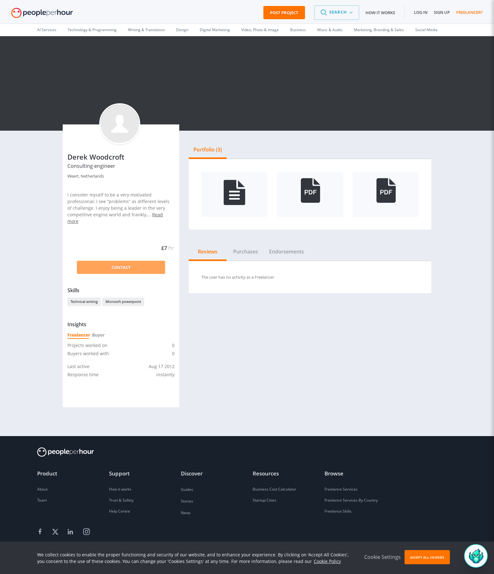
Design (182, 29)
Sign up (442, 12)
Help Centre (119, 511)
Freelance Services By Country (351, 500)
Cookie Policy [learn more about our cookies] (327, 561)
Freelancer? (469, 12)
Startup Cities (264, 500)
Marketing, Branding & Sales (379, 29)
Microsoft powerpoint (123, 301)
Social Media (426, 29)
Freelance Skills (338, 511)
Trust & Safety (121, 500)
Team (42, 500)
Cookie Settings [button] (382, 557)
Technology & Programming (92, 29)
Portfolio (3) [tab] (207, 149)
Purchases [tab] (245, 251)
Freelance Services (341, 489)
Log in (421, 12)
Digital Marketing (215, 29)
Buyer (98, 335)
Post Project (284, 12)
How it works (380, 12)
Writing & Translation (146, 29)
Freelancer (78, 335)
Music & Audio (329, 29)
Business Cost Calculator (274, 489)
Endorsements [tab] (286, 251)
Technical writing (84, 301)
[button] (336, 12)
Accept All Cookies (427, 557)
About (42, 489)
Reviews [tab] (207, 251)
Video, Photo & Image (260, 29)
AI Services (46, 29)
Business (298, 29)
